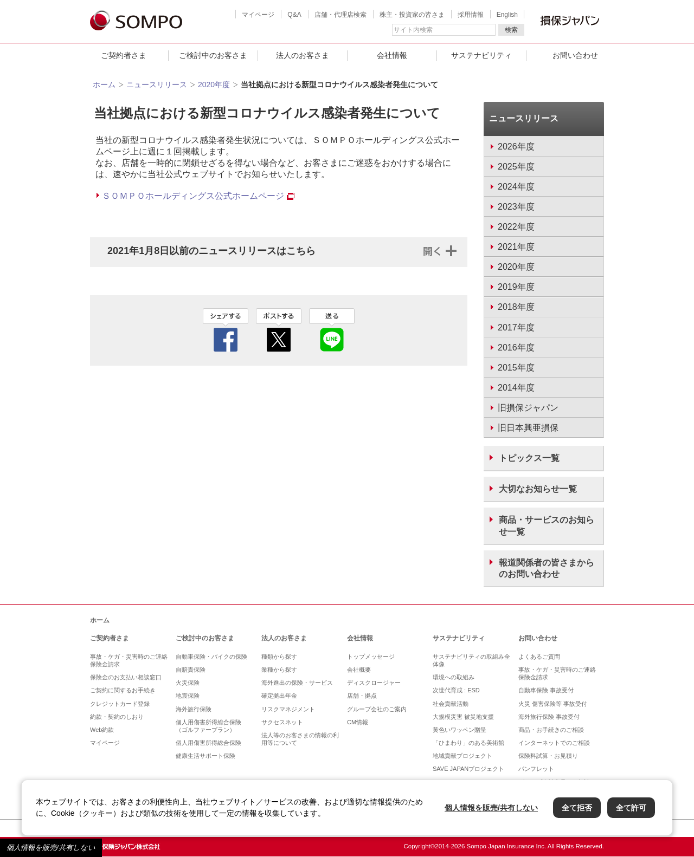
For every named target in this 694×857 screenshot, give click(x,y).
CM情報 (357, 722)
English (507, 14)
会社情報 (392, 55)
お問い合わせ (575, 55)
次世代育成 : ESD (456, 690)
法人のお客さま (302, 55)
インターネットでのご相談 (554, 742)
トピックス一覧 (529, 458)
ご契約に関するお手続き (123, 690)
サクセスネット (282, 722)
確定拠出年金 (279, 695)
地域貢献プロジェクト (462, 755)
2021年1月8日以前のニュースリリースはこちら (211, 250)
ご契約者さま (123, 55)
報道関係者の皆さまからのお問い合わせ (546, 568)
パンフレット (536, 768)
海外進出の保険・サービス (297, 682)
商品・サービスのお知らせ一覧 (546, 525)
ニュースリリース (156, 84)
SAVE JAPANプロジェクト (468, 768)
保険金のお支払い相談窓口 (126, 677)
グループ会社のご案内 (377, 709)
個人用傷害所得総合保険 (208, 742)
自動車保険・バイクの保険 (211, 656)
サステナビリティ (481, 55)
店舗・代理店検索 (340, 14)
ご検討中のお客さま (213, 55)
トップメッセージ (371, 656)
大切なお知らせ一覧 (538, 489)
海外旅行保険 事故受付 (549, 716)
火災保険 (188, 682)
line (332, 330)
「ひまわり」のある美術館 (468, 742)
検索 (511, 30)
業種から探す (279, 669)
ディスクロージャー (374, 682)
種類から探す (279, 656)
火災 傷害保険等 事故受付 (552, 703)
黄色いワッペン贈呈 (459, 729)
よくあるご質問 (539, 656)
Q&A (294, 14)
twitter (278, 330)
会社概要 (359, 669)
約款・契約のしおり (117, 716)
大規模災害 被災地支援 (463, 716)
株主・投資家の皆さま (412, 14)
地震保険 (188, 695)
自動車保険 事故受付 (546, 690)
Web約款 (102, 729)
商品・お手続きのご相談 (551, 729)
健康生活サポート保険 (205, 755)
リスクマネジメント (288, 709)
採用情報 (471, 14)
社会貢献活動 (450, 703)
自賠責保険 (190, 669)
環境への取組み (453, 677)
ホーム (104, 84)
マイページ (258, 14)
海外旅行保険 (193, 709)
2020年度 (214, 84)
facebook (225, 330)
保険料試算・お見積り (548, 755)
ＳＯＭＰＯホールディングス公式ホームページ (198, 195)
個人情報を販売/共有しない (51, 847)
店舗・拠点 (362, 695)
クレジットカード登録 (120, 703)
